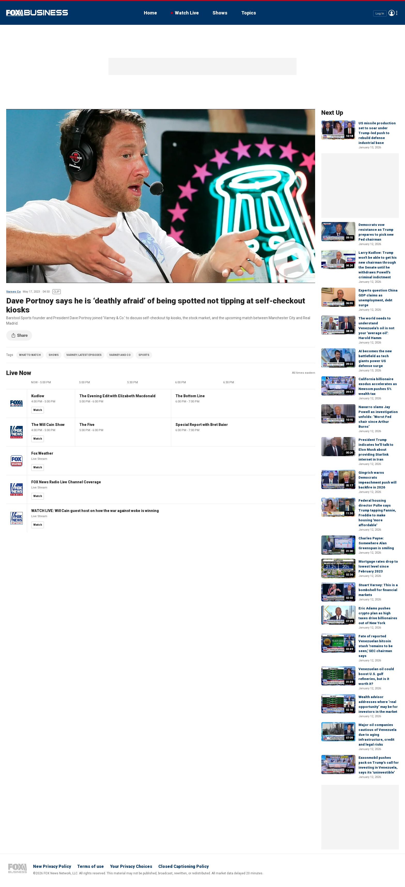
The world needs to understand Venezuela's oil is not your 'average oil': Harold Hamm (376, 328)
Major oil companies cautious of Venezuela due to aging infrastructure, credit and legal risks (377, 734)
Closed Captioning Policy (183, 866)
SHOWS (54, 355)
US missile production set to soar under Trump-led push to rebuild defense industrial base (377, 133)
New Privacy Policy (52, 866)
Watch (37, 410)
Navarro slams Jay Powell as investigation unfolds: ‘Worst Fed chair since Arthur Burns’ (378, 417)
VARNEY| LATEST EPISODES (84, 355)
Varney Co (13, 291)
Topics (248, 13)
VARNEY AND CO (120, 355)
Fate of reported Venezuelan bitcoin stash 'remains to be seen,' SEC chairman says (376, 646)
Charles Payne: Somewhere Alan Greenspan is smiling (376, 543)
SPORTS (143, 355)
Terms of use (90, 866)
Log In (380, 13)
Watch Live (187, 13)
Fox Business (37, 13)
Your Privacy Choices (131, 866)
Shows (220, 13)
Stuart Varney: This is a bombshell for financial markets (378, 590)
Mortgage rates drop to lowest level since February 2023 (378, 566)
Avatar (391, 13)
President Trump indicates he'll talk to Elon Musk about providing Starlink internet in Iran (376, 449)
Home (150, 13)
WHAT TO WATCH (30, 355)
